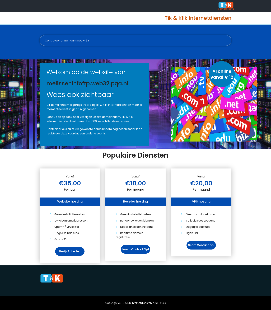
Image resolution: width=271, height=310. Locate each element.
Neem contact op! (135, 249)
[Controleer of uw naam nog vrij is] (135, 40)
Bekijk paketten (70, 251)
